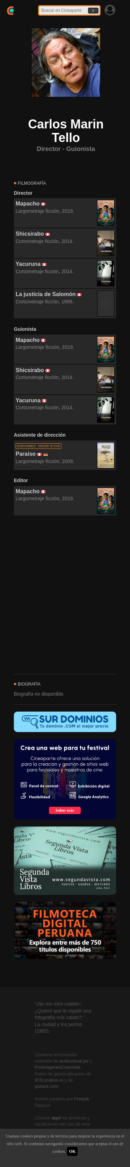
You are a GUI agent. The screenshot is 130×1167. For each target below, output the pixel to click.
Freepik (81, 1098)
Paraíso (26, 454)
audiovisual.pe (74, 1061)
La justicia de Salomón (46, 294)
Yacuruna (28, 264)
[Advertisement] (65, 595)
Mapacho (28, 204)
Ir (93, 10)
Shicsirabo (30, 234)
